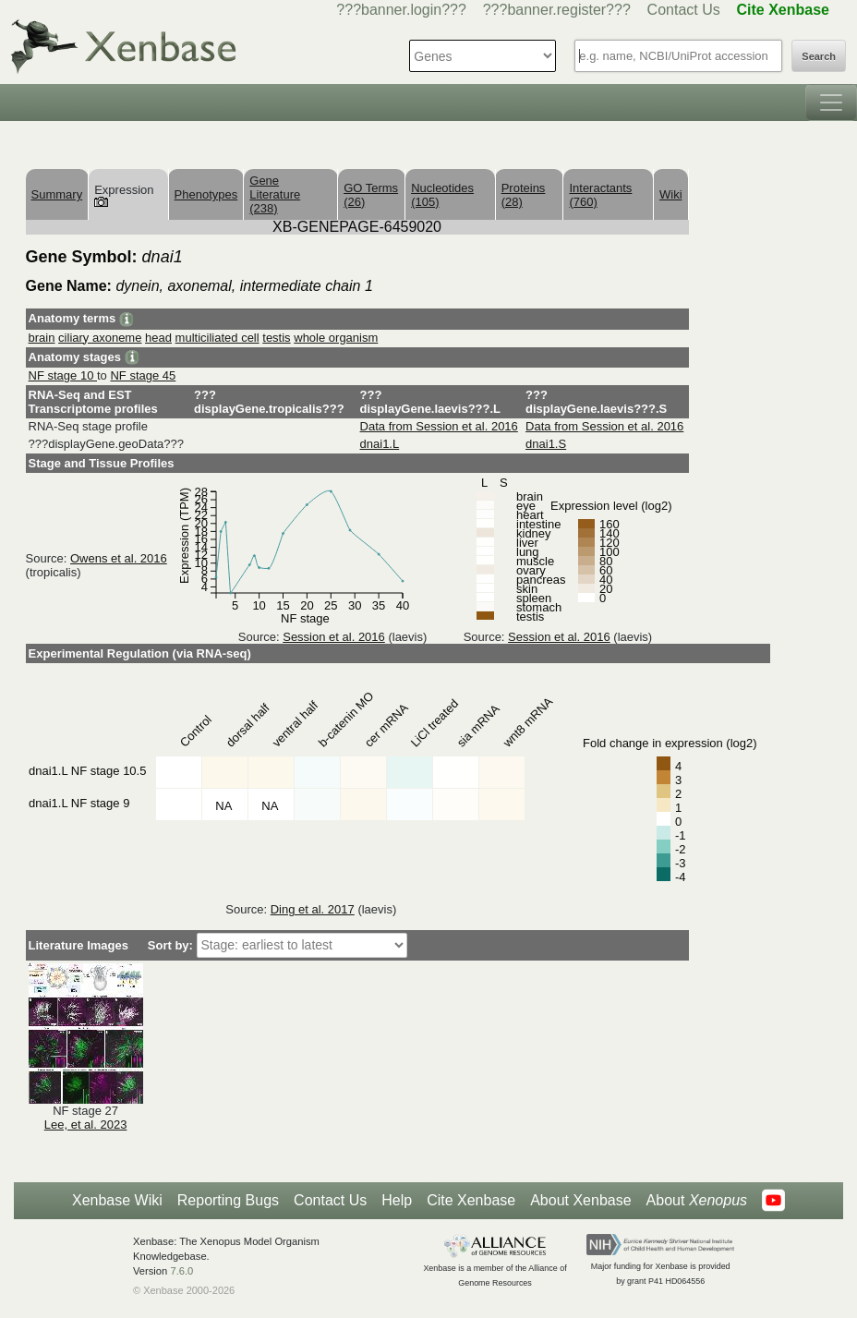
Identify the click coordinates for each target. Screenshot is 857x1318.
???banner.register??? (557, 10)
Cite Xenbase (471, 1200)
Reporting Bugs (228, 1200)
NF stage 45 (142, 375)
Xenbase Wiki (117, 1200)
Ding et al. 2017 (313, 909)
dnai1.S (545, 444)
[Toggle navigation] (831, 102)
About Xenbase (580, 1200)
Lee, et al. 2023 (85, 1124)
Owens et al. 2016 (118, 558)
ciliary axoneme (99, 338)
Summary (57, 194)
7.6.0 (181, 1270)
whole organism (336, 338)
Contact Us (683, 10)
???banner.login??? (401, 10)
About (696, 1200)
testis (276, 338)
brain (42, 338)
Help (396, 1200)
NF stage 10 (63, 375)
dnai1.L (380, 444)
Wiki (670, 194)
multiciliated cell (217, 338)
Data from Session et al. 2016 (439, 426)
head (158, 338)
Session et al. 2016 (334, 637)
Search (819, 56)
